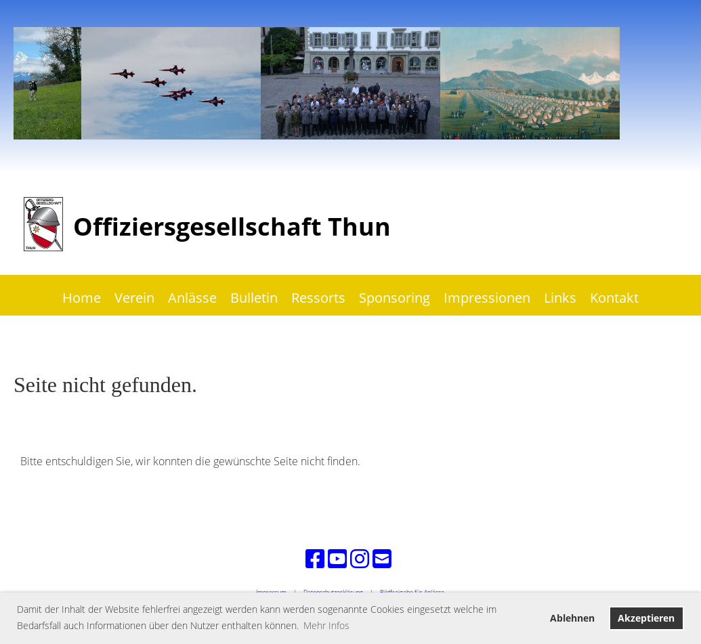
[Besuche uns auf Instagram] (359, 558)
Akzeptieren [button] (646, 617)
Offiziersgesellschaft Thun (232, 226)
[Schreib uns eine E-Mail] (382, 558)
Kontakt (614, 297)
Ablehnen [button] (572, 617)
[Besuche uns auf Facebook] (314, 558)
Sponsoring (394, 297)
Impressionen (487, 297)
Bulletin (254, 297)
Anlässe (192, 297)
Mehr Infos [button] (326, 625)
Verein (134, 297)
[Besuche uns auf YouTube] (337, 558)
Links (560, 297)
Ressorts (318, 297)
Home (81, 297)
